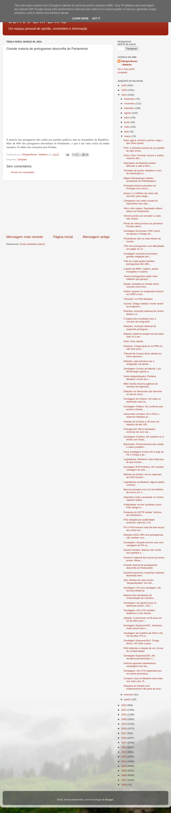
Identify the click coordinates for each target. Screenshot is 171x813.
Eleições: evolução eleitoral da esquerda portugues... (140, 327)
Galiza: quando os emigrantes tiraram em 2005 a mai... (144, 293)
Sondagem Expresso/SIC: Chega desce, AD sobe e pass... (141, 642)
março (127, 136)
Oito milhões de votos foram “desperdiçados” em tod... (139, 581)
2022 (124, 710)
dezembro (130, 99)
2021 (124, 714)
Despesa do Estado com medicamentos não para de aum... (143, 687)
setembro (129, 108)
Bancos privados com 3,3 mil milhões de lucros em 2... (143, 491)
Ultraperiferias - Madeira (129, 63)
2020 (124, 719)
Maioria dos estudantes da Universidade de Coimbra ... (140, 596)
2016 (124, 738)
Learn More (80, 18)
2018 (124, 728)
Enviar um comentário (22, 172)
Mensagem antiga (96, 237)
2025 (124, 90)
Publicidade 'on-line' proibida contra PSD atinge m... (142, 506)
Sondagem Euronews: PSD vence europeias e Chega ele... (142, 232)
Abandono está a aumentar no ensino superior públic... (144, 498)
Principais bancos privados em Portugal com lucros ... (140, 187)
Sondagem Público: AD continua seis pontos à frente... (143, 408)
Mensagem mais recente (24, 237)
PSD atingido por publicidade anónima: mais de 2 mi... (139, 521)
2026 (124, 85)
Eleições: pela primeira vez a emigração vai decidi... (139, 362)
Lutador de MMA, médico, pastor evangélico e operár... (141, 270)
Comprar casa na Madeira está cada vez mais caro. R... (143, 680)
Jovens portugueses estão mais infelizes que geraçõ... (140, 277)
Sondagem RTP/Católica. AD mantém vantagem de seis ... (144, 468)
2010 (124, 766)
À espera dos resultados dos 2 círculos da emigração (140, 320)
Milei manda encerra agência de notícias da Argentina (141, 385)
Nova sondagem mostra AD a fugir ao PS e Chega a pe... (144, 453)
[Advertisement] (58, 207)
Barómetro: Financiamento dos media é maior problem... (144, 445)
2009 (124, 770)
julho (127, 117)
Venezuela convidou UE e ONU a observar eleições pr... (141, 415)
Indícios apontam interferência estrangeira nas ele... (140, 664)
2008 (124, 775)
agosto (128, 113)
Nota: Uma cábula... (134, 341)
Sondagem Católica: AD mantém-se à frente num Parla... (144, 438)
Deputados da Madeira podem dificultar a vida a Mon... (140, 164)
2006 (124, 784)
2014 (124, 747)
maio (127, 126)
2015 (124, 742)
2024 (124, 94)
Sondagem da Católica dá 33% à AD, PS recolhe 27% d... (143, 634)
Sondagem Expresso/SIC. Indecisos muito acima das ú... (143, 627)
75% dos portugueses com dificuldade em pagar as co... (144, 247)
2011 (124, 761)
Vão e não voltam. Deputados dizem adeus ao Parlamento (143, 210)
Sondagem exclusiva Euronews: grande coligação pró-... (141, 255)
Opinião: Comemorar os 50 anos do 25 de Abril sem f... (143, 619)
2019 (124, 724)
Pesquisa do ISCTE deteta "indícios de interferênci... (143, 513)
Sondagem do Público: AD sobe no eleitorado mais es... (142, 400)
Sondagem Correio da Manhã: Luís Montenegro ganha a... (142, 370)
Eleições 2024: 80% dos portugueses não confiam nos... (143, 536)
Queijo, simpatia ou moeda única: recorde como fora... (141, 285)
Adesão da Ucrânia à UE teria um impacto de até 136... (141, 423)
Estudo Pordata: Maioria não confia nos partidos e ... (142, 551)
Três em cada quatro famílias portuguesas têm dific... (139, 262)
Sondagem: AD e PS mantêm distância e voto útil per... (139, 612)
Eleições (22, 159)
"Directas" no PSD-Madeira (138, 299)
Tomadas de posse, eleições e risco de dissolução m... (143, 172)
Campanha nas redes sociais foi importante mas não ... (141, 202)
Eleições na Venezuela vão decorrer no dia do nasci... (143, 393)
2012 (124, 756)
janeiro (128, 699)
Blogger (109, 799)
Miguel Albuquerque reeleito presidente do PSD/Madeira (140, 179)
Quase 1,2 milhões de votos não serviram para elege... (141, 194)
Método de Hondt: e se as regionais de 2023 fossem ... (143, 476)
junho (127, 122)
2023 (124, 705)
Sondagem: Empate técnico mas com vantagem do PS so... (144, 544)
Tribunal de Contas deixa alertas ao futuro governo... (143, 355)
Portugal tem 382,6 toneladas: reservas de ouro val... (140, 430)
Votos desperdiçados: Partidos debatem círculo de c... (140, 377)
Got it (96, 18)
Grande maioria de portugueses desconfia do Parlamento (140, 566)
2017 (124, 733)
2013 (124, 752)
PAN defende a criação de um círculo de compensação (143, 649)
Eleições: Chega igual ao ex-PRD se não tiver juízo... (143, 347)
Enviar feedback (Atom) (32, 244)
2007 (124, 780)
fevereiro (129, 694)
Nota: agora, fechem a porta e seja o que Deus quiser (143, 141)
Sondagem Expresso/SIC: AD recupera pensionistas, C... (139, 657)
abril (126, 131)
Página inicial (63, 237)
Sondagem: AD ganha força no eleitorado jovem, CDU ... (140, 604)
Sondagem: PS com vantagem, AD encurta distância (142, 589)
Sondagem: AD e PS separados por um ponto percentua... (143, 672)
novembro (130, 103)
